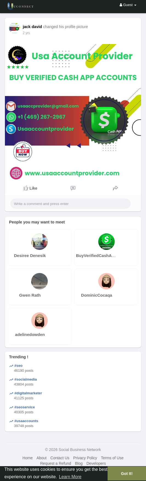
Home (28, 458)
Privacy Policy (85, 458)
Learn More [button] (70, 476)
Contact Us (59, 458)
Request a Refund (55, 463)
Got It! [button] (127, 473)
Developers (96, 463)
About (41, 458)
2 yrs (26, 33)
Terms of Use (112, 458)
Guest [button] (128, 5)
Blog (79, 463)
